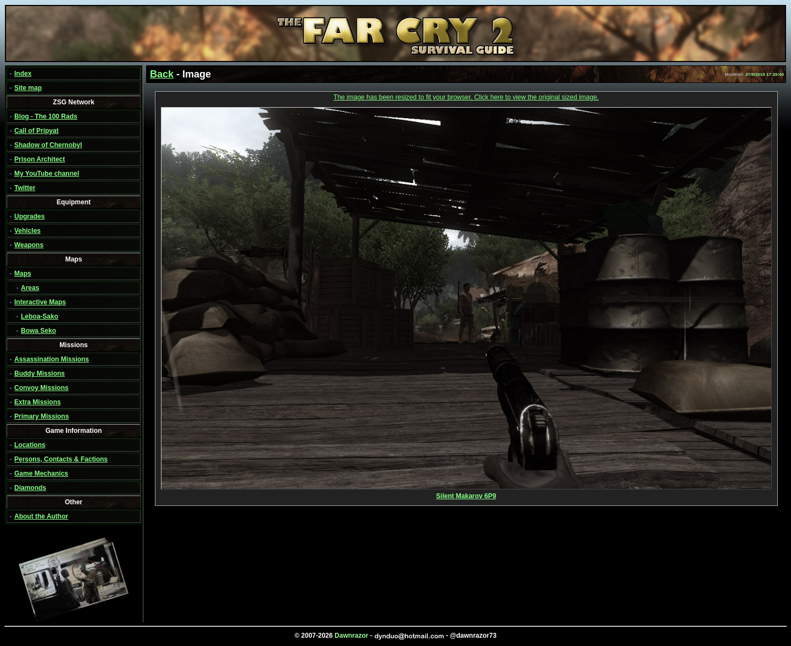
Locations (30, 445)
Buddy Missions (39, 373)
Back (162, 74)
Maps (22, 273)
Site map (28, 88)
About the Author (41, 516)
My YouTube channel (46, 173)
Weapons (28, 245)
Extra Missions (37, 402)
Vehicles (27, 231)
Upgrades (29, 216)
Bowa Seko (38, 331)
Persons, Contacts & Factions (61, 459)
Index (22, 73)
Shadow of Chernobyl (48, 145)
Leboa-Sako (39, 316)
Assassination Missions (51, 359)
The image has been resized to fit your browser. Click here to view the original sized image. (466, 97)
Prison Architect (39, 159)
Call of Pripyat (36, 131)
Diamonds (30, 488)
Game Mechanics (41, 473)
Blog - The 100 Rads (45, 116)
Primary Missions (41, 416)
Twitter (24, 188)
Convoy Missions (41, 388)
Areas (30, 288)
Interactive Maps (40, 302)
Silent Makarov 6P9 (466, 493)
